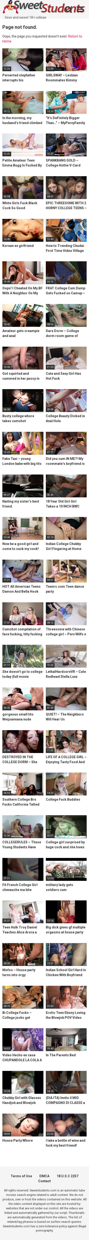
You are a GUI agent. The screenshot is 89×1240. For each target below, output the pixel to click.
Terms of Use (21, 1176)
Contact (44, 1181)
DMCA (44, 1176)
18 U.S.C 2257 (67, 1176)
